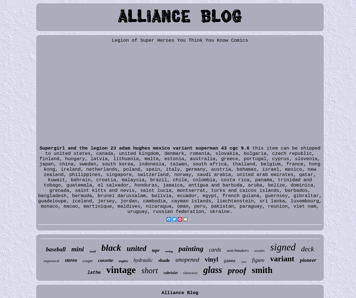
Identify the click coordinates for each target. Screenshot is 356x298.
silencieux (190, 273)
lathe (94, 272)
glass (212, 270)
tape (156, 250)
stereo (71, 260)
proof (237, 270)
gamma (230, 261)
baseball (56, 249)
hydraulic (143, 260)
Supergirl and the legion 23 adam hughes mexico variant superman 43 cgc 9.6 (144, 148)
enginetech (51, 261)
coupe (88, 261)
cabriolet (171, 273)
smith (262, 270)
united (137, 248)
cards (215, 250)
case (244, 261)
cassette (105, 260)
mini (77, 249)
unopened (187, 259)
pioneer (308, 260)
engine (123, 261)
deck (307, 249)
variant (282, 258)
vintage (121, 270)
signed (283, 247)
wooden (259, 251)
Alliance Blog (180, 292)
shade (164, 260)
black (111, 248)
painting (191, 249)
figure (258, 260)
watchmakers (238, 250)
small (93, 251)
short (149, 270)
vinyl (211, 259)
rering (169, 251)
